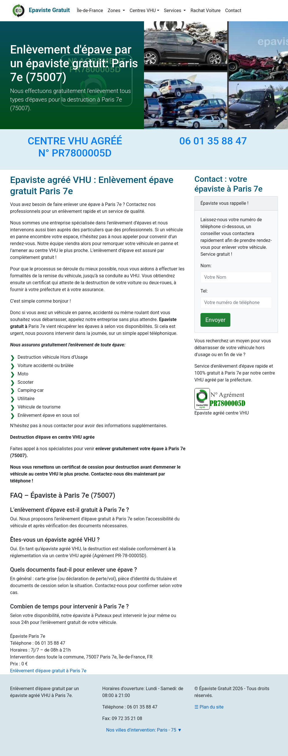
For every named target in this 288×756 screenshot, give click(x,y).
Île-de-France (90, 10)
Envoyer (215, 319)
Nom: (205, 265)
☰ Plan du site (208, 707)
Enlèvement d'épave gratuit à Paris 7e (48, 670)
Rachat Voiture (205, 10)
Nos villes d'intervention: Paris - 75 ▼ (144, 730)
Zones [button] (115, 10)
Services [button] (173, 10)
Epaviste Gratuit (49, 10)
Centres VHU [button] (143, 10)
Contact (233, 10)
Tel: (204, 291)
